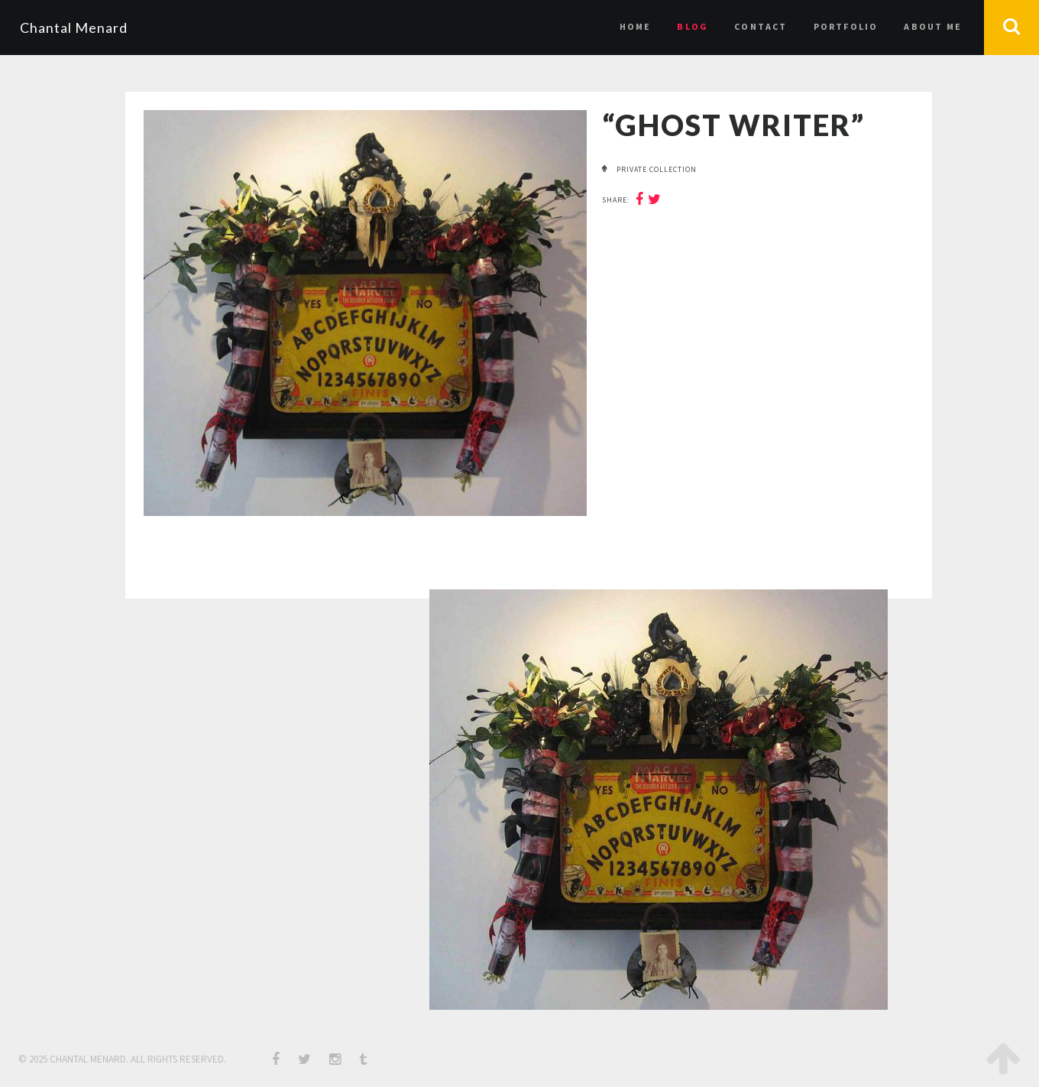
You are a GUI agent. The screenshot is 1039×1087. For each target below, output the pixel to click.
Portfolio (846, 26)
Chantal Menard (74, 27)
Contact (760, 26)
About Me (933, 26)
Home (636, 26)
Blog (692, 26)
